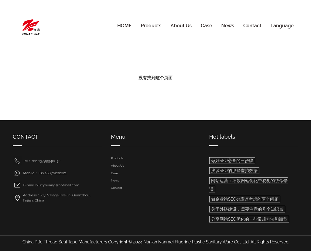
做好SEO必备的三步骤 (232, 160)
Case (206, 26)
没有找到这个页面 (155, 77)
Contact (252, 26)
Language (282, 26)
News (227, 26)
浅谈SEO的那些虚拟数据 (234, 170)
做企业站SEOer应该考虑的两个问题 (245, 199)
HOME (124, 26)
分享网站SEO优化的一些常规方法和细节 (249, 219)
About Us (181, 26)
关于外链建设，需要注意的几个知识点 (247, 209)
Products (151, 26)
